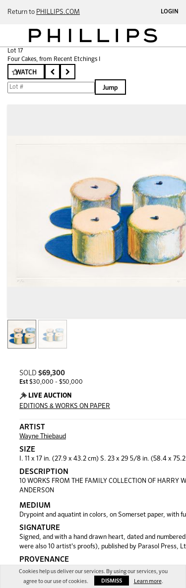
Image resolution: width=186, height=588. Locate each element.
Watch (26, 72)
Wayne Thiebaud (42, 436)
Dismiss (111, 581)
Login (170, 12)
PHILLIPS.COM (58, 12)
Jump (110, 88)
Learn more (148, 581)
